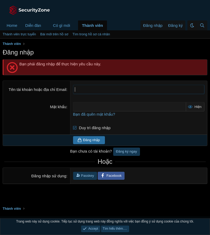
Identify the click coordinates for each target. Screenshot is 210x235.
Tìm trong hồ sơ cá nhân (91, 34)
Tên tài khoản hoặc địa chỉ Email (37, 89)
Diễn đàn (33, 25)
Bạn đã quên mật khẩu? (94, 114)
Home (12, 25)
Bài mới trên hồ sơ (54, 34)
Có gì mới (61, 25)
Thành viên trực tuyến (19, 34)
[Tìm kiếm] (202, 25)
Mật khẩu (58, 106)
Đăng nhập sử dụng (48, 176)
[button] (45, 25)
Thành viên (92, 25)
